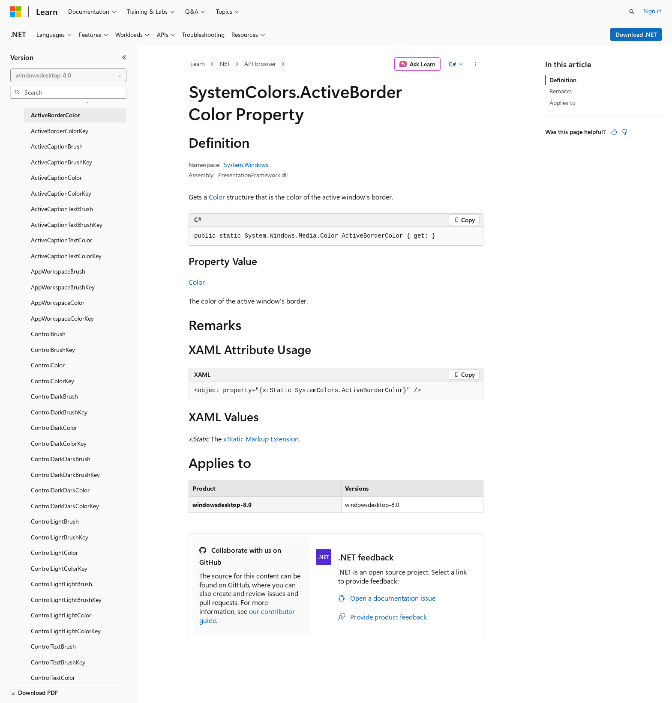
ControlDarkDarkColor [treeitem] (60, 490)
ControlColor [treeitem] (48, 365)
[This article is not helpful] (624, 132)
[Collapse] (124, 57)
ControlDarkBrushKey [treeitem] (59, 412)
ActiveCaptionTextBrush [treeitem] (62, 209)
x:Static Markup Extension (261, 438)
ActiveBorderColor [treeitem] (55, 115)
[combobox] (68, 75)
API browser (260, 64)
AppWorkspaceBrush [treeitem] (58, 271)
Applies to (562, 102)
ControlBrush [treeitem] (48, 334)
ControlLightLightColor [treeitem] (61, 615)
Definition (562, 80)
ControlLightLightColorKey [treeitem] (66, 631)
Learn (197, 64)
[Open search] (631, 11)
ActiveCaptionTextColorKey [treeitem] (66, 256)
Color (217, 196)
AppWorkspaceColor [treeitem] (57, 302)
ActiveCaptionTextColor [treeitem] (61, 240)
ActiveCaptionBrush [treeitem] (57, 146)
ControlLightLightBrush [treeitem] (61, 584)
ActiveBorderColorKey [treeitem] (59, 131)
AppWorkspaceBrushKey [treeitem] (63, 287)
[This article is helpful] (614, 132)
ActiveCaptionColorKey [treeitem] (61, 193)
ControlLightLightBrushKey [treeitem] (66, 600)
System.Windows (246, 165)
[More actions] (475, 64)
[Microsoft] (15, 11)
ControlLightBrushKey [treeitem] (59, 537)
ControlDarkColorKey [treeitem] (59, 443)
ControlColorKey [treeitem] (52, 381)
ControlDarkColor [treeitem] (54, 427)
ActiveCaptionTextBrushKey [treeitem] (66, 224)
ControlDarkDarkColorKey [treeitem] (65, 506)
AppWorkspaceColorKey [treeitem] (62, 318)
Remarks (560, 91)
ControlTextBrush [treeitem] (53, 646)
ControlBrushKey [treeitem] (53, 350)
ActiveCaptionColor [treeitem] (56, 177)
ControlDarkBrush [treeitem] (54, 396)
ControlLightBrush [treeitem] (55, 521)
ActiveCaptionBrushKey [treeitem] (61, 162)
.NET (224, 64)
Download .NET (636, 34)
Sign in (653, 11)
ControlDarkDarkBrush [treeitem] (60, 459)
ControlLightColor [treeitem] (54, 552)
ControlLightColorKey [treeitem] (59, 568)
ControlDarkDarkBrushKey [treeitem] (65, 475)
